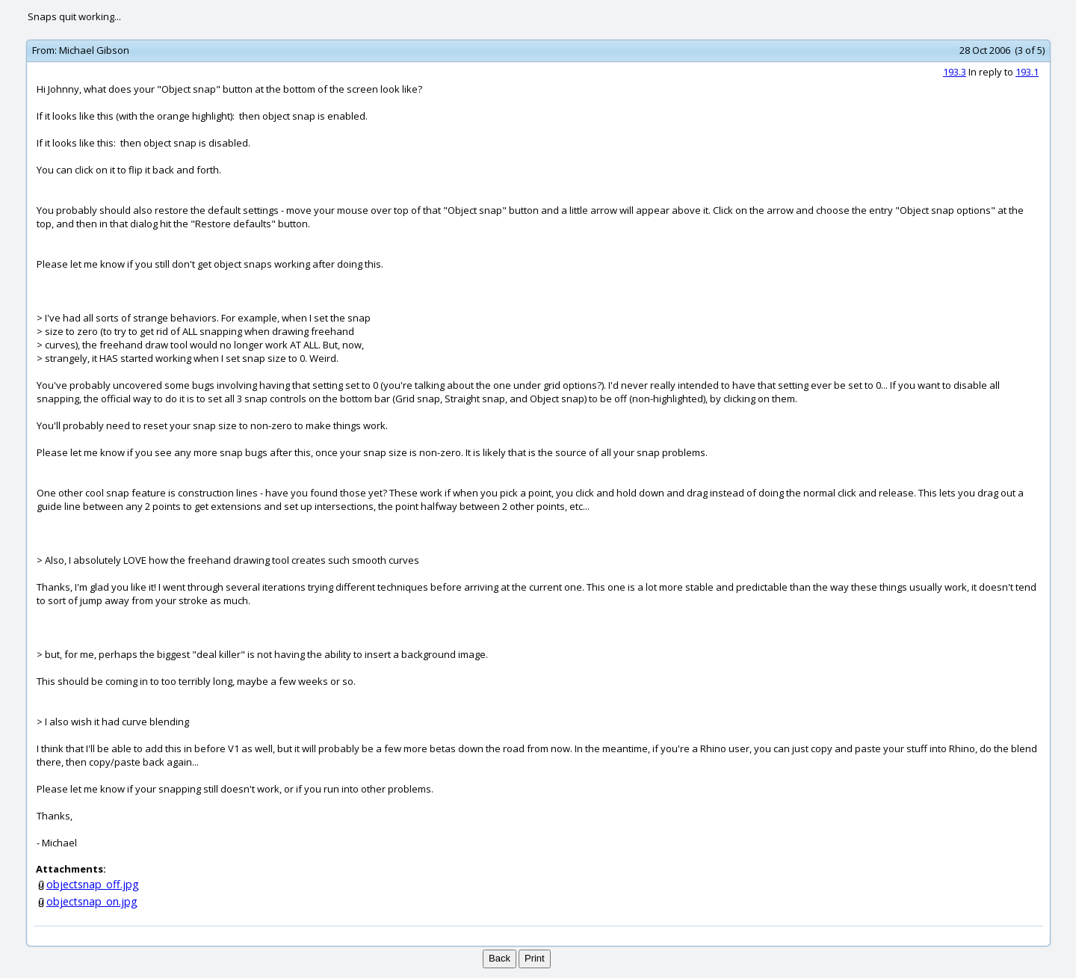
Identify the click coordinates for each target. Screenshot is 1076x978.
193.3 (954, 72)
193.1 (1027, 72)
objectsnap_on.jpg (91, 901)
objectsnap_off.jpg (92, 884)
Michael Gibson (94, 50)
